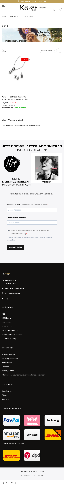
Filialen (4, 395)
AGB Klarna (6, 318)
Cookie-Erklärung (9, 338)
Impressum (6, 322)
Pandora (22, 16)
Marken (13, 16)
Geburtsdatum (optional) (16, 217)
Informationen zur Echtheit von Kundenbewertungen (23, 375)
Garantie (5, 367)
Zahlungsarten (8, 371)
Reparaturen (7, 363)
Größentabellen (8, 354)
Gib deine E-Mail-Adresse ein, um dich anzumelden (27, 205)
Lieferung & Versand (10, 358)
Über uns (5, 399)
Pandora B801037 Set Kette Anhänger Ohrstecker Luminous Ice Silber (16, 98)
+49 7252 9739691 (12, 293)
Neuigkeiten (6, 391)
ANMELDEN (15, 247)
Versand (12, 105)
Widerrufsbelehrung (10, 330)
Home (4, 16)
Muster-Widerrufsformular (13, 334)
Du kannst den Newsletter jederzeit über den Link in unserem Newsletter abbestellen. (29, 239)
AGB (3, 314)
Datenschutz (7, 326)
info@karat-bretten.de (14, 288)
